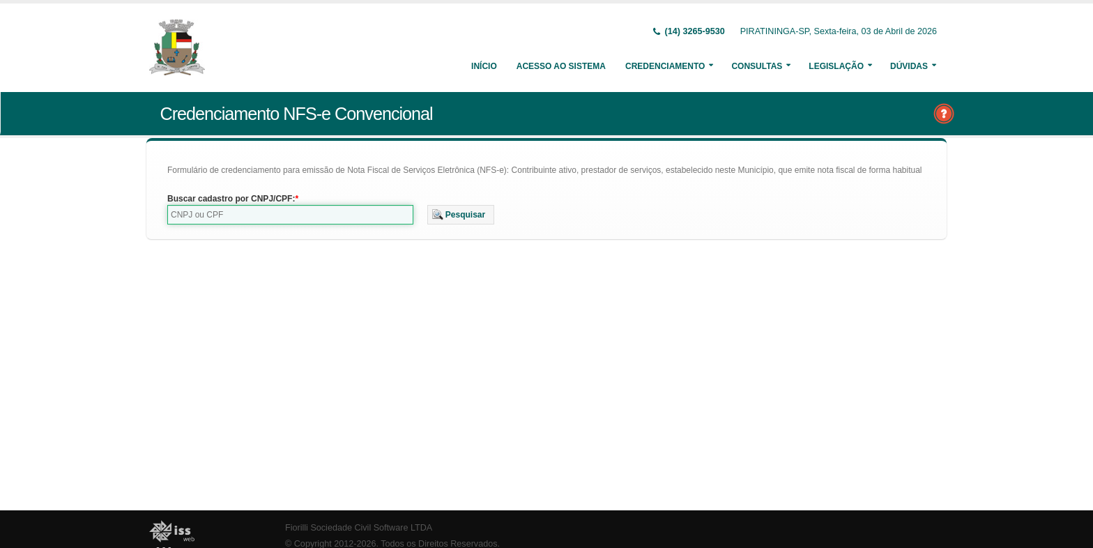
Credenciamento (665, 66)
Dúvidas (909, 66)
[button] (461, 214)
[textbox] (290, 214)
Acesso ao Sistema (561, 66)
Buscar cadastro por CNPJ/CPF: (231, 199)
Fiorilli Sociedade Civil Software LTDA (358, 528)
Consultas (756, 66)
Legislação (836, 66)
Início (484, 66)
